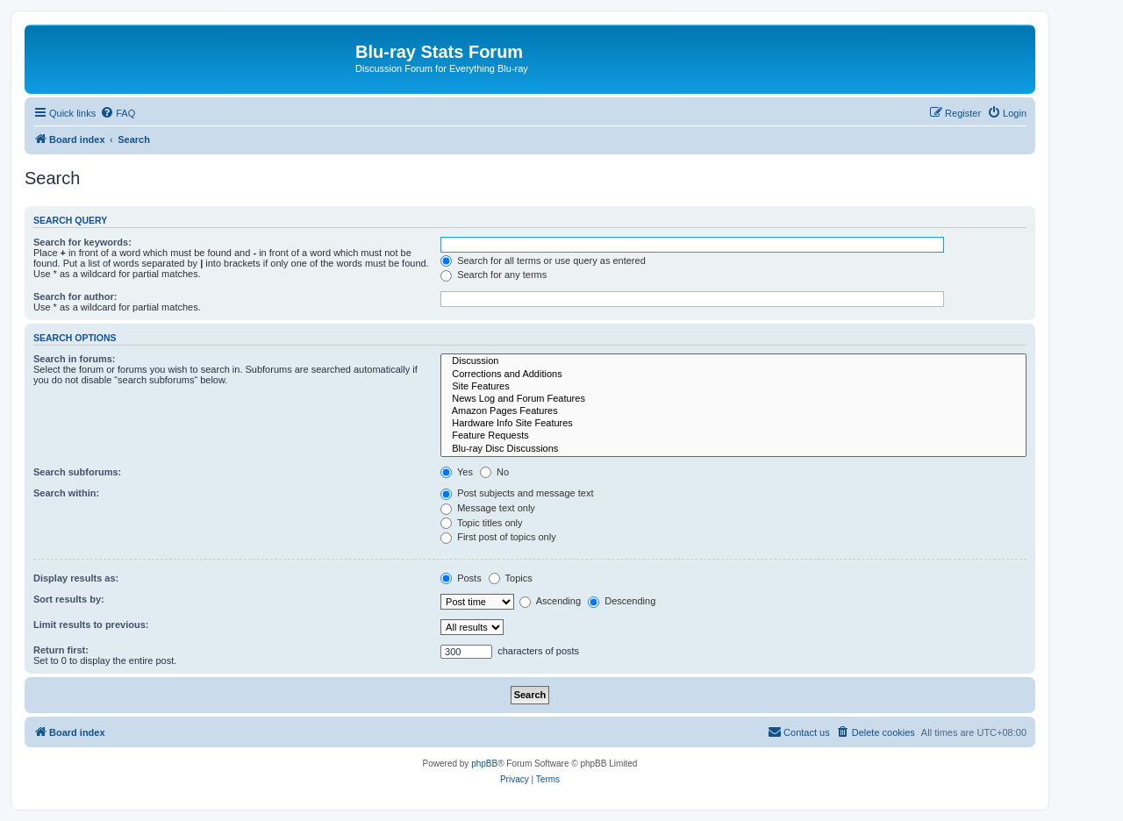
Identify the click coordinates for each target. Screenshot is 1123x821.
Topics (511, 578)
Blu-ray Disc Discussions (733, 449)
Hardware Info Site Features (733, 424)
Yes (456, 472)
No (494, 472)
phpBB (484, 763)
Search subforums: (77, 472)
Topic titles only (481, 523)
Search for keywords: (82, 242)
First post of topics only (498, 537)
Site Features (733, 387)
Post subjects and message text (516, 493)
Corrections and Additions (733, 374)
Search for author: (75, 296)
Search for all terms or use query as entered (543, 260)
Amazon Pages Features (733, 411)
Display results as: (75, 578)
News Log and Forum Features (733, 399)
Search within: (66, 493)
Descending (621, 601)
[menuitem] (117, 113)
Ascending (550, 601)
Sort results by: (68, 599)
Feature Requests (733, 436)
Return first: (61, 650)
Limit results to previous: (90, 624)
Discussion (733, 361)
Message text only (487, 508)
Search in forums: (74, 358)
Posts (461, 578)
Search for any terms (493, 274)
